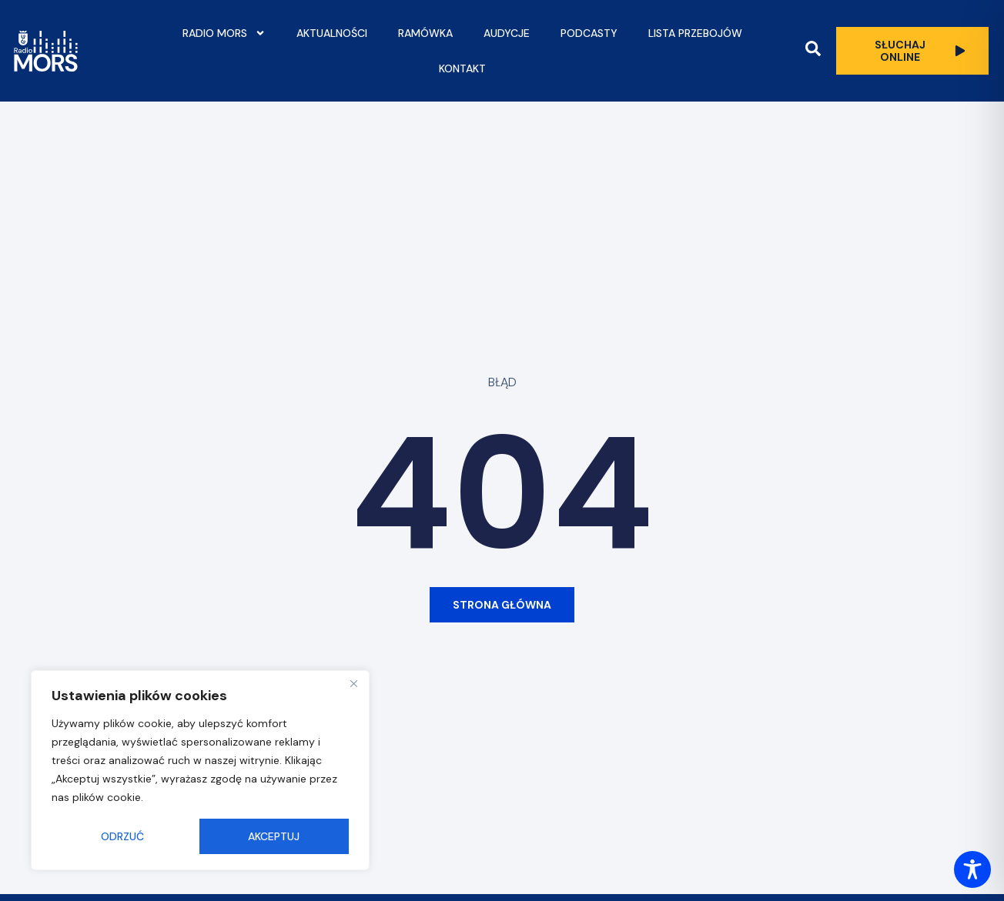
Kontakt (462, 68)
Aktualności (331, 33)
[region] (200, 770)
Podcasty (589, 33)
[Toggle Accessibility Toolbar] (972, 869)
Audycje (507, 33)
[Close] (353, 683)
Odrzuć (122, 836)
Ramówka (425, 33)
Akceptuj (274, 836)
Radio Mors (224, 33)
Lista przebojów (695, 33)
